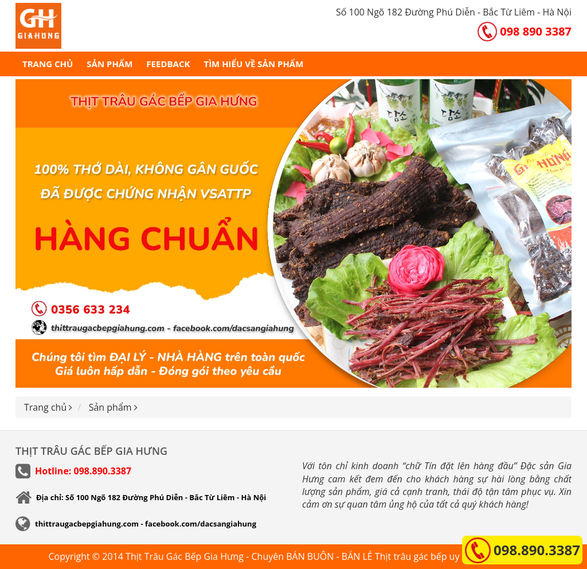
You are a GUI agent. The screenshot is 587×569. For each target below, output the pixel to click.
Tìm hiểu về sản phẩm (253, 63)
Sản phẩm (109, 63)
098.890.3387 (537, 549)
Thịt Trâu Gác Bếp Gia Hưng (185, 556)
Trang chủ (47, 63)
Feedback (168, 63)
